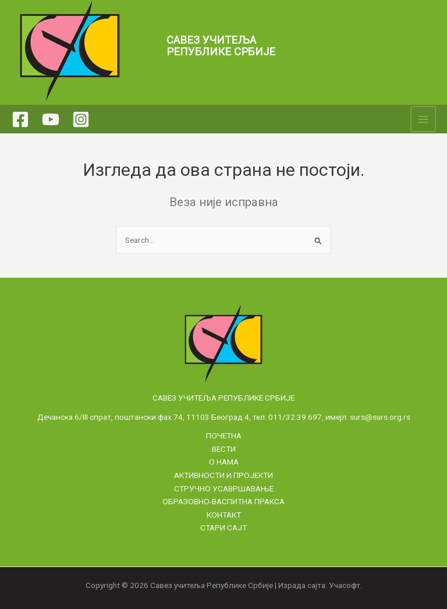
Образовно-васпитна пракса (223, 501)
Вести (224, 449)
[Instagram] (81, 119)
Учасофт (344, 585)
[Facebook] (20, 119)
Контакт (224, 514)
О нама (224, 461)
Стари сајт (223, 527)
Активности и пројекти (223, 475)
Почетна (224, 435)
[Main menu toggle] (424, 119)
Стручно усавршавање (224, 488)
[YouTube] (50, 119)
